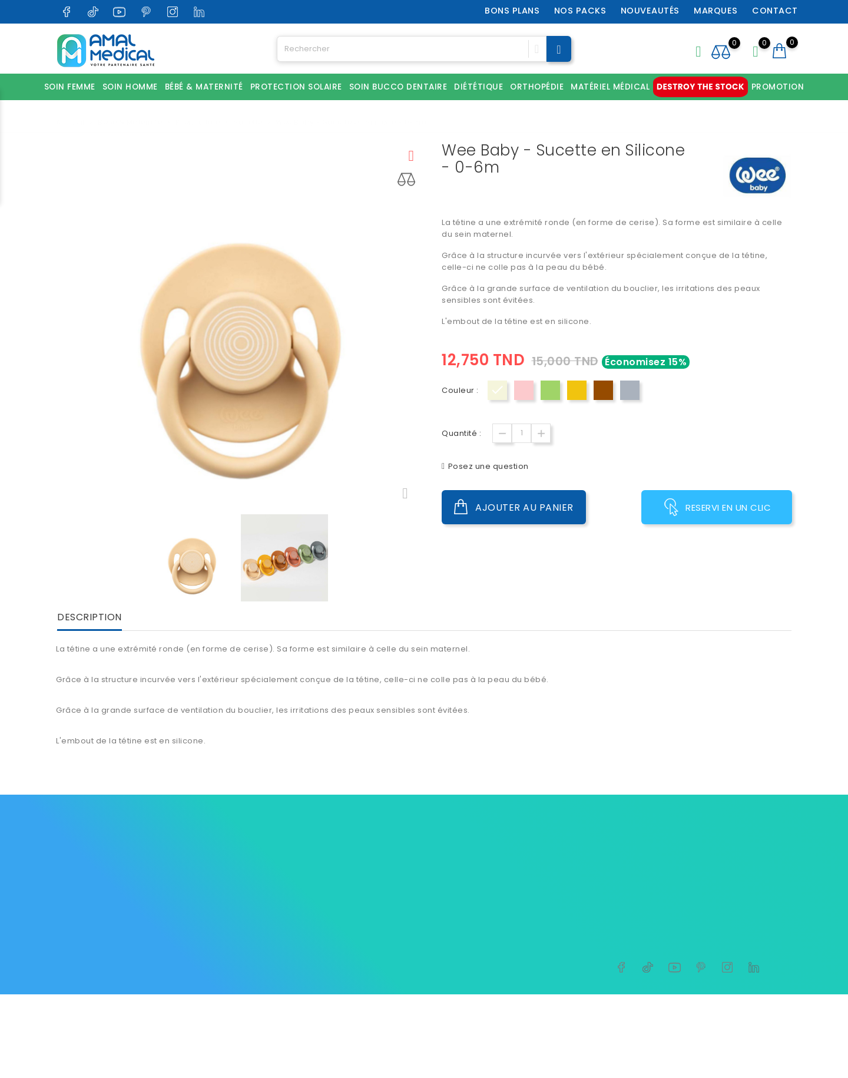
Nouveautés (650, 10)
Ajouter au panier (514, 507)
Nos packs (580, 10)
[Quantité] (521, 433)
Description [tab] (89, 617)
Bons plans (512, 10)
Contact (775, 10)
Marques (716, 10)
